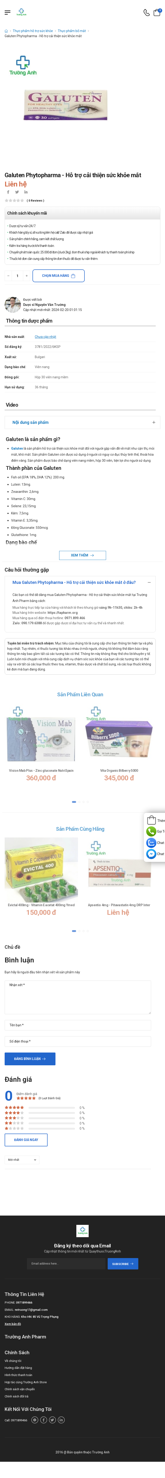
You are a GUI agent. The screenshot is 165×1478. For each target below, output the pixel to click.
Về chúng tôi (13, 1361)
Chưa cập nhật (45, 337)
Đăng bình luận (27, 1059)
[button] (74, 802)
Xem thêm (80, 555)
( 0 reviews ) (35, 200)
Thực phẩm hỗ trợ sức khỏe (33, 31)
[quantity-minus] (8, 276)
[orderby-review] (22, 1160)
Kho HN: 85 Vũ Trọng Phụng (39, 1316)
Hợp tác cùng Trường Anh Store (26, 1382)
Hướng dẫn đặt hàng (18, 1368)
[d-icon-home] (6, 31)
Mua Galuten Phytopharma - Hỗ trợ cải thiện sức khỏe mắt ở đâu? (74, 582)
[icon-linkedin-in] (25, 192)
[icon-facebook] (8, 192)
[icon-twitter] (16, 192)
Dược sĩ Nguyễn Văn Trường (44, 305)
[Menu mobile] (7, 12)
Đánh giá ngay (26, 1140)
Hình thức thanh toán (18, 1375)
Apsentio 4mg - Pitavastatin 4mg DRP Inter (119, 905)
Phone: (10, 1302)
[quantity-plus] (26, 276)
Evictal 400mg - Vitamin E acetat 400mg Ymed (41, 905)
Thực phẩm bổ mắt (72, 31)
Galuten (17, 448)
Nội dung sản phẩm (31, 422)
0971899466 (24, 1302)
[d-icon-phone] (146, 12)
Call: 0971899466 (16, 1420)
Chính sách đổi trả (16, 1396)
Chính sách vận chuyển (20, 1389)
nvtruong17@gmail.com (31, 1309)
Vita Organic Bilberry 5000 (119, 770)
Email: (9, 1309)
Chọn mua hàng (55, 276)
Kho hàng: (12, 1316)
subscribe (123, 1264)
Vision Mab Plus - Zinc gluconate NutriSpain (41, 770)
